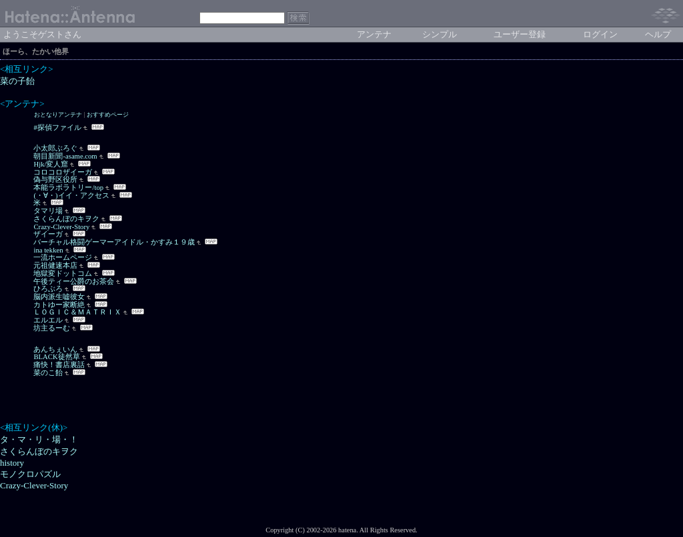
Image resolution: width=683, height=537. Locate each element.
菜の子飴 (17, 81)
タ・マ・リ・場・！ (39, 439)
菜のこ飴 (48, 372)
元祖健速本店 (55, 265)
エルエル (48, 320)
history (12, 463)
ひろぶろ (48, 288)
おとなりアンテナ (58, 114)
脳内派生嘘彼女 (59, 296)
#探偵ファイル (57, 127)
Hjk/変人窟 (50, 164)
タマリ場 (48, 211)
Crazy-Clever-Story (61, 227)
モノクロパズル (30, 474)
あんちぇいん (55, 349)
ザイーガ (48, 234)
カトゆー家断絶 (59, 304)
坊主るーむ (51, 328)
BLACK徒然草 (56, 356)
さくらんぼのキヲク (66, 219)
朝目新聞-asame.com (65, 156)
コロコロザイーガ (62, 172)
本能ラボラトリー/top (68, 187)
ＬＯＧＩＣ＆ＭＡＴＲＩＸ (77, 312)
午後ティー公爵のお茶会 (73, 281)
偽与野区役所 (55, 179)
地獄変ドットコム (62, 273)
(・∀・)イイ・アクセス (71, 195)
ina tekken (48, 250)
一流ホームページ (62, 257)
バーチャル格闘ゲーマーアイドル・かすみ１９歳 (114, 242)
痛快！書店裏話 (59, 364)
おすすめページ (108, 114)
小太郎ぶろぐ (55, 148)
